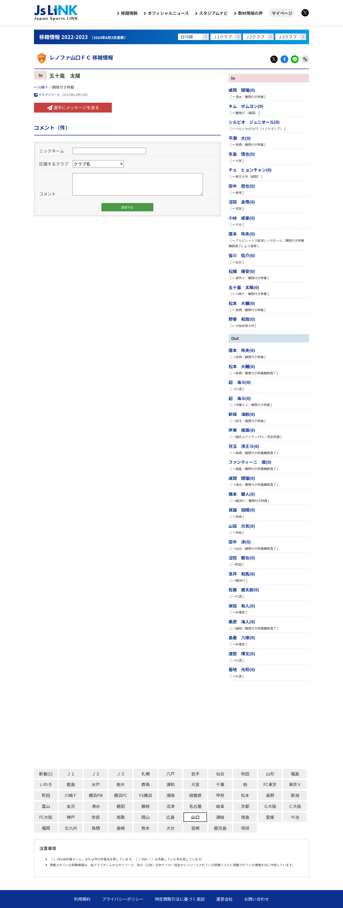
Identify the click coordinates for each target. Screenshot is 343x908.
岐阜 (220, 806)
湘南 (170, 795)
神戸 (71, 817)
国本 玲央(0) (242, 234)
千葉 (220, 784)
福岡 (46, 828)
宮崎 (195, 828)
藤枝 (145, 806)
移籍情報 (129, 13)
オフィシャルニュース (168, 13)
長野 (270, 795)
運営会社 (224, 899)
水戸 (96, 784)
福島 (295, 773)
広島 (170, 817)
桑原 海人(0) (242, 621)
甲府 (220, 795)
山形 (270, 773)
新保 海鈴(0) (242, 414)
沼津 (170, 806)
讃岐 (220, 817)
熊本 (145, 828)
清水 (96, 806)
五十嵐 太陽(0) (244, 287)
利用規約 (82, 899)
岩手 (195, 773)
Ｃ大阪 (295, 806)
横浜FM (96, 795)
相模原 (195, 795)
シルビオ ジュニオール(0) (254, 122)
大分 (170, 828)
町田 (46, 795)
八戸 (170, 773)
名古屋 (195, 806)
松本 (245, 795)
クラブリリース (47, 94)
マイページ (282, 13)
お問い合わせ (256, 899)
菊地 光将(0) (242, 669)
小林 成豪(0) (242, 218)
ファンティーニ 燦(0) (250, 462)
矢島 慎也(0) (242, 154)
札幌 (145, 773)
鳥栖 (96, 828)
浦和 (170, 784)
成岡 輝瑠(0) (242, 90)
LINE (295, 59)
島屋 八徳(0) (242, 637)
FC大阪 (45, 817)
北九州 (71, 828)
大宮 (195, 784)
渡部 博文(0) (242, 653)
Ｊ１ (71, 773)
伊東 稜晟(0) (242, 430)
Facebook (284, 59)
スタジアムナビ (213, 13)
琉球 (245, 828)
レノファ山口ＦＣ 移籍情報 (73, 57)
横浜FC (120, 795)
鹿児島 (220, 828)
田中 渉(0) (240, 542)
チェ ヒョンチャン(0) (250, 170)
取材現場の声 (250, 13)
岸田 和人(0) (242, 606)
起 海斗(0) (240, 382)
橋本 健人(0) (242, 494)
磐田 (120, 806)
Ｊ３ (120, 773)
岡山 (145, 817)
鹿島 (71, 784)
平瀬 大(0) (240, 138)
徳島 (245, 817)
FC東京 (270, 784)
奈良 (96, 817)
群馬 (145, 784)
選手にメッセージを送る (73, 107)
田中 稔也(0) (242, 186)
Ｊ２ (96, 773)
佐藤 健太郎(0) (244, 589)
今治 (295, 817)
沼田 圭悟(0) (242, 202)
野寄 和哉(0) (242, 319)
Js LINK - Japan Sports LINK (56, 13)
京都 (245, 806)
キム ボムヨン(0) (246, 106)
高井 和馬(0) (242, 574)
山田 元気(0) (242, 526)
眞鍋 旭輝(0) (242, 510)
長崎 (120, 828)
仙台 (220, 773)
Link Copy (305, 59)
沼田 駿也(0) (242, 557)
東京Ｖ (295, 784)
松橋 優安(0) (242, 271)
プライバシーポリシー (122, 899)
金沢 (71, 806)
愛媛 (270, 817)
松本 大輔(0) (242, 303)
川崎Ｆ (43, 87)
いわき (46, 784)
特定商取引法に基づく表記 (180, 899)
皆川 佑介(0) (242, 255)
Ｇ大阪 (270, 806)
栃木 (120, 784)
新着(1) (46, 773)
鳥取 (120, 817)
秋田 (245, 773)
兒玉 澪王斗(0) (244, 446)
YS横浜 (145, 795)
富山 (46, 806)
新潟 (295, 795)
